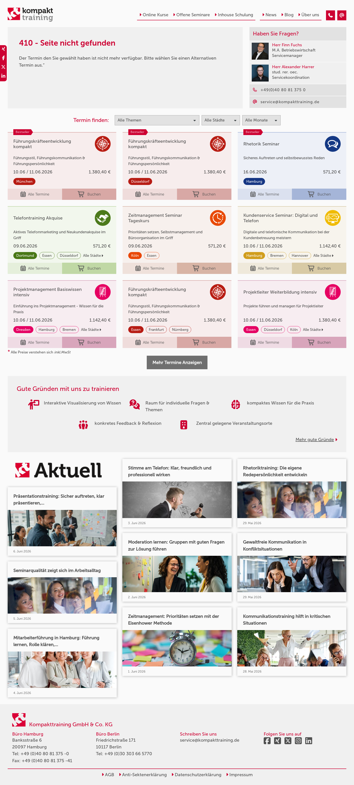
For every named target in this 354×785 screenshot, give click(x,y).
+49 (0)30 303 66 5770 (128, 753)
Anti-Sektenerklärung (143, 774)
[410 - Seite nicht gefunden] (330, 15)
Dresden (23, 329)
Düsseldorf (140, 181)
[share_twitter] (3, 67)
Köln (135, 255)
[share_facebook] (3, 58)
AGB (108, 774)
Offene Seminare (191, 14)
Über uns (308, 14)
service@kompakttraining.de (209, 740)
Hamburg (254, 181)
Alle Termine (35, 194)
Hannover (300, 255)
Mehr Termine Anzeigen (177, 362)
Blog (287, 14)
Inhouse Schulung (233, 14)
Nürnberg (180, 329)
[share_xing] (3, 49)
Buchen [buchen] (89, 194)
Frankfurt (156, 329)
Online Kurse (153, 14)
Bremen (277, 255)
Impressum (239, 774)
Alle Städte (93, 255)
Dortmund (25, 255)
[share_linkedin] (3, 76)
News (269, 14)
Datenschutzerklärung (196, 774)
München (24, 181)
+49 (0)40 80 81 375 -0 (45, 753)
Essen (47, 255)
